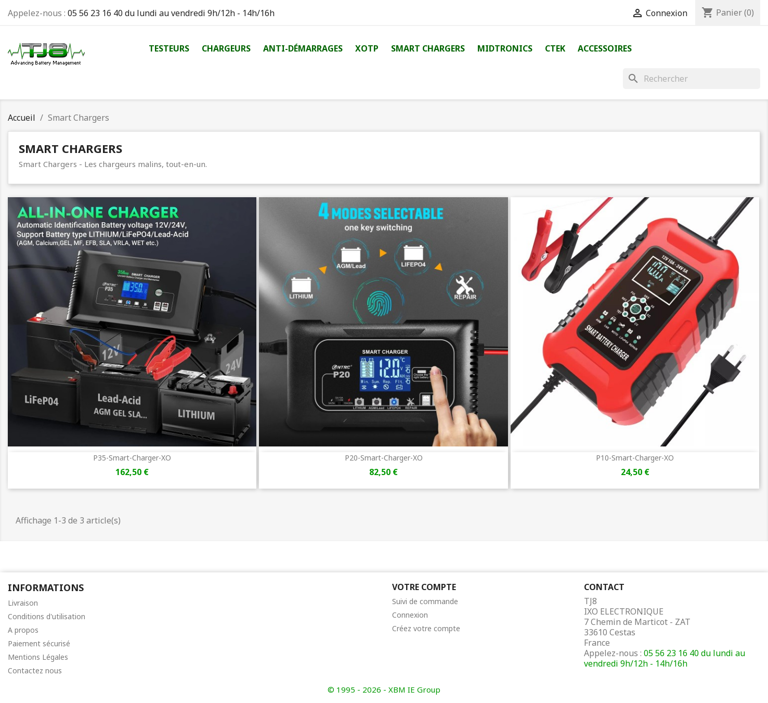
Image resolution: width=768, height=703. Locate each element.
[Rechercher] (691, 78)
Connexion (410, 615)
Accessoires (605, 48)
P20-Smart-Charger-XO (384, 458)
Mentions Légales (38, 657)
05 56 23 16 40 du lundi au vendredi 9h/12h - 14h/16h (171, 13)
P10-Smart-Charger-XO (635, 458)
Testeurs (169, 48)
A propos (23, 630)
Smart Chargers (428, 48)
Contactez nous (35, 670)
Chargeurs (226, 48)
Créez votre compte (426, 628)
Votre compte (424, 587)
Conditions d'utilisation (46, 616)
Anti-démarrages (303, 48)
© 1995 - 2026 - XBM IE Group (384, 689)
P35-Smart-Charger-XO (132, 458)
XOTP (367, 48)
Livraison (23, 603)
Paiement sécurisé (39, 643)
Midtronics (504, 48)
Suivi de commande (425, 601)
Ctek (555, 48)
